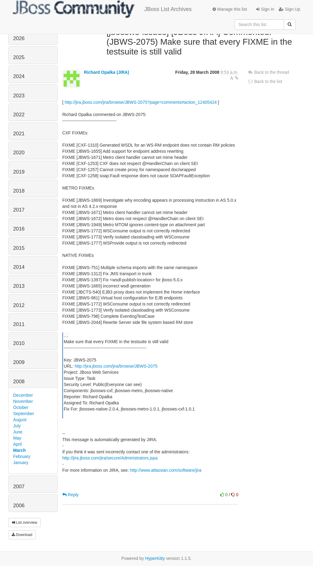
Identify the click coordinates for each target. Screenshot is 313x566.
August (20, 419)
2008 (18, 381)
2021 (18, 134)
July (17, 425)
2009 (18, 362)
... (66, 335)
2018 (18, 191)
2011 (18, 324)
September (23, 413)
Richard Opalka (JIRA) (106, 72)
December (23, 395)
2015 (18, 248)
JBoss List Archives (102, 9)
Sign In (265, 9)
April (17, 444)
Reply (70, 494)
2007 (18, 486)
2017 (18, 210)
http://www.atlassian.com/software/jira (165, 470)
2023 (18, 96)
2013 (18, 286)
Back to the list (265, 81)
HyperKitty (155, 558)
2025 (18, 57)
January (20, 462)
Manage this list (229, 9)
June (17, 431)
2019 (18, 172)
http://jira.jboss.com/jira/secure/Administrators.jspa (110, 457)
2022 (18, 115)
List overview (24, 522)
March (19, 450)
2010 (18, 343)
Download (22, 535)
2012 (18, 305)
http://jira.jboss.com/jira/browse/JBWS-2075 (116, 366)
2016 (18, 229)
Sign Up (289, 9)
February (21, 456)
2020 (18, 153)
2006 (18, 505)
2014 (18, 267)
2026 (18, 38)
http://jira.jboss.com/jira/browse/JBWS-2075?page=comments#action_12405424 (140, 102)
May (17, 438)
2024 (18, 76)
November (23, 401)
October (20, 407)
